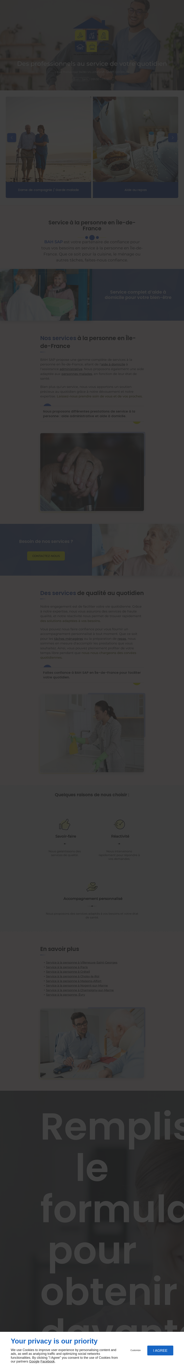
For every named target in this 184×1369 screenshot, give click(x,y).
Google (34, 1361)
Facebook (47, 1361)
